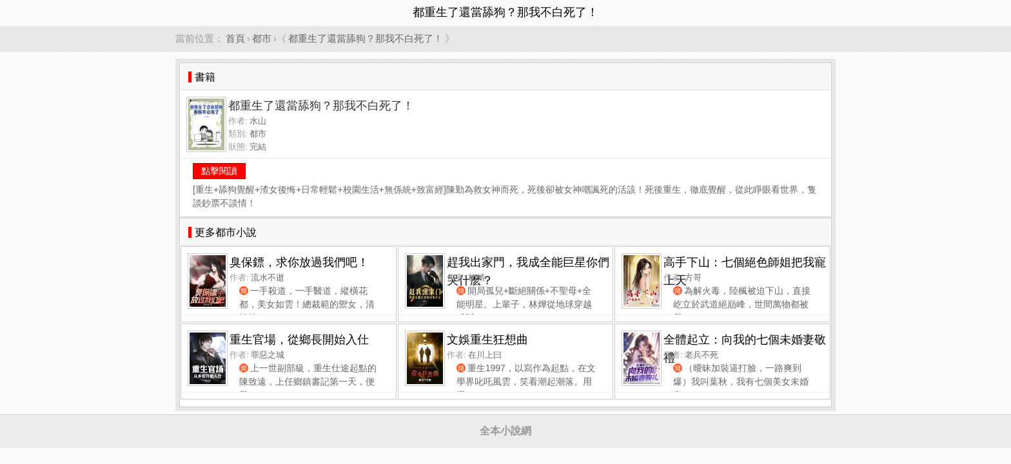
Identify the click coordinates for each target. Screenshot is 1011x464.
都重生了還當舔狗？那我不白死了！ (365, 38)
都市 (261, 38)
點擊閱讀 (219, 171)
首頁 (235, 38)
